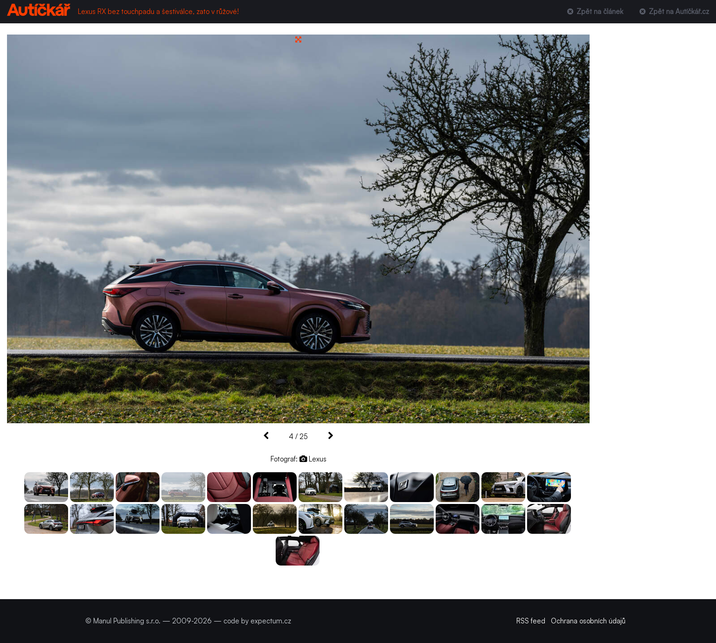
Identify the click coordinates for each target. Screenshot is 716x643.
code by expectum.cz (257, 620)
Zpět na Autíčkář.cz (673, 11)
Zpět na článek (594, 11)
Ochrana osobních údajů (588, 620)
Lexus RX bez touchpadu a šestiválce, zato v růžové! (158, 11)
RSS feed (530, 620)
